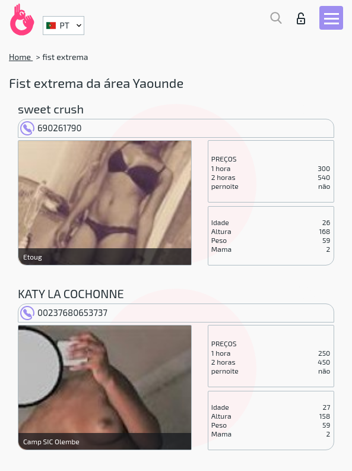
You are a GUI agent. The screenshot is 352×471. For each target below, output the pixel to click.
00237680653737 (63, 312)
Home (21, 57)
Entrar (301, 18)
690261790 (51, 127)
